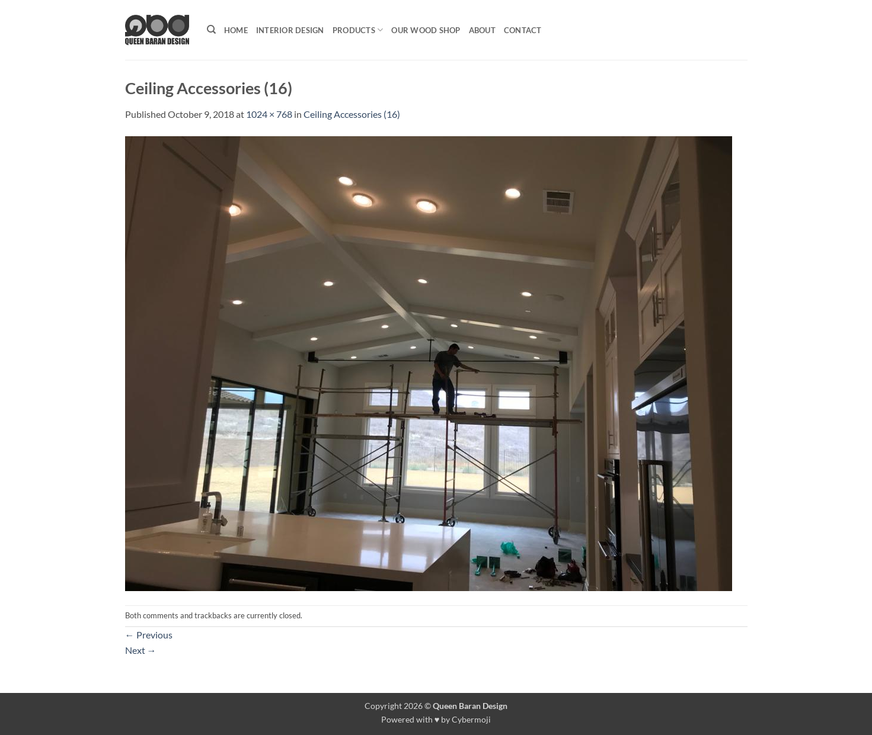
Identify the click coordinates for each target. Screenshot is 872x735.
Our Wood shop (425, 30)
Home (236, 30)
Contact (523, 30)
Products (358, 30)
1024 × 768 (269, 114)
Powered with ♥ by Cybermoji (436, 719)
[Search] (211, 29)
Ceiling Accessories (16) (352, 114)
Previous (149, 634)
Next (140, 650)
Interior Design (290, 30)
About (482, 30)
